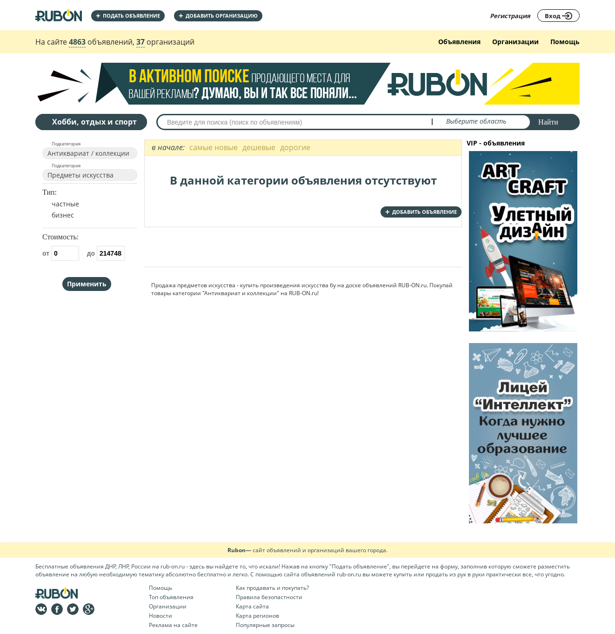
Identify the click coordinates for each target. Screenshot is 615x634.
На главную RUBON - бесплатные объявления (58, 15)
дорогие (295, 147)
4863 (77, 42)
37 (140, 42)
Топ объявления (171, 597)
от (60, 253)
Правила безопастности (269, 597)
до (106, 253)
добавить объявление (421, 211)
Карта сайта (252, 606)
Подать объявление (128, 15)
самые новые (213, 147)
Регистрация (510, 16)
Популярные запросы (265, 625)
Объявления (459, 41)
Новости (160, 616)
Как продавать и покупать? (272, 588)
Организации (515, 41)
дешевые (258, 147)
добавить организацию (218, 15)
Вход (558, 16)
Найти (548, 122)
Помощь (565, 41)
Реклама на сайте (173, 625)
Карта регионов (257, 616)
